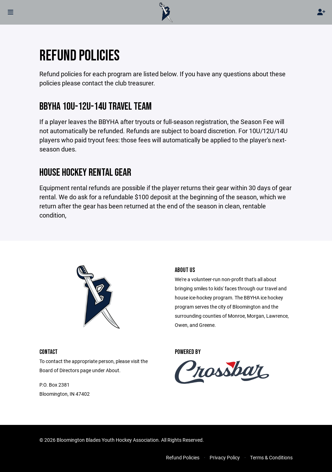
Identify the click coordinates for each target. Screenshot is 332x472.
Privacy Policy (225, 457)
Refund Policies (182, 457)
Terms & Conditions (271, 457)
